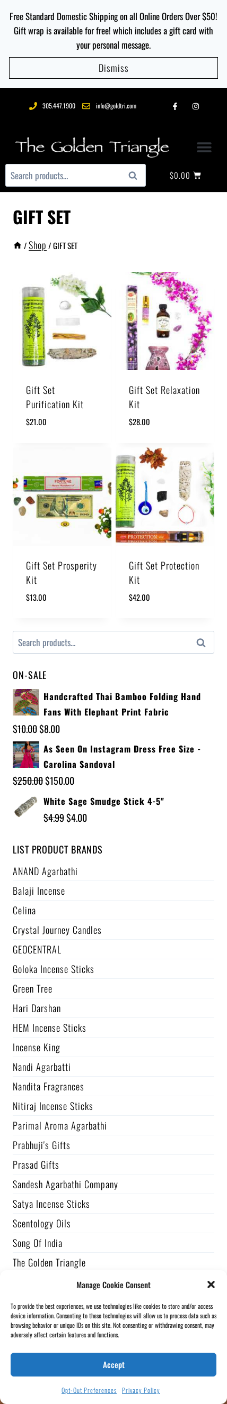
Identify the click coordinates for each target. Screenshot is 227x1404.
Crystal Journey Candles (57, 930)
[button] (211, 1284)
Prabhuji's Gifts (42, 1145)
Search (136, 175)
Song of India (38, 1243)
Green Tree (33, 988)
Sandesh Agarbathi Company (65, 1184)
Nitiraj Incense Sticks (53, 1106)
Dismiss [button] (114, 68)
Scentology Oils (42, 1223)
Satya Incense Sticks (51, 1203)
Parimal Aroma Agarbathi (60, 1125)
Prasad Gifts (36, 1164)
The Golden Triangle (49, 1262)
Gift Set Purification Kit (55, 397)
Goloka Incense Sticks (53, 969)
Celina (24, 910)
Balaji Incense (39, 890)
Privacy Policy (141, 1389)
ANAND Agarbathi (45, 871)
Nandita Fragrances (48, 1086)
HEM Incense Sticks (49, 1027)
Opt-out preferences (89, 1389)
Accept (114, 1364)
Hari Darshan (37, 1008)
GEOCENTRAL (37, 949)
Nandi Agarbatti (42, 1066)
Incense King (36, 1047)
